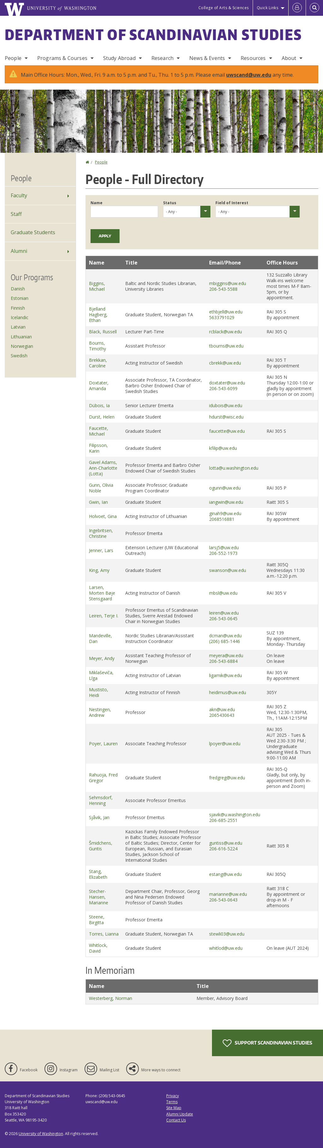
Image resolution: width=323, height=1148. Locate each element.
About (289, 58)
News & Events (207, 58)
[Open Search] (314, 8)
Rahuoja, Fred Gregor (103, 777)
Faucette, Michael (98, 431)
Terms (172, 1101)
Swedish (19, 356)
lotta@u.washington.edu (233, 468)
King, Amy (99, 570)
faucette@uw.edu (227, 431)
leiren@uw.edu (224, 613)
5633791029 (221, 317)
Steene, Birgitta (96, 919)
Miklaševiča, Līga (101, 675)
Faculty (19, 195)
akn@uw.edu (222, 709)
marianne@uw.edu (228, 894)
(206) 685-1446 (224, 641)
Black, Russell (103, 332)
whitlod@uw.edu (226, 948)
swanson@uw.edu (227, 570)
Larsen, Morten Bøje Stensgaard (102, 593)
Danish (18, 289)
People (13, 58)
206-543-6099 (223, 388)
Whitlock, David (98, 948)
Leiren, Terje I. (103, 616)
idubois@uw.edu (225, 405)
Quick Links (268, 7)
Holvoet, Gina (103, 516)
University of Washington (41, 1133)
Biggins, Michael (97, 286)
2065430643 (221, 715)
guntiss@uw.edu (225, 843)
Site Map (173, 1107)
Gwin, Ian (98, 502)
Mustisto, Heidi (98, 692)
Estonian (19, 298)
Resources (253, 58)
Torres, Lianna (104, 934)
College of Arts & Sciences (223, 7)
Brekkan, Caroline (98, 363)
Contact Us (176, 1120)
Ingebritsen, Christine (101, 533)
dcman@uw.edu (225, 636)
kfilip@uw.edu (223, 448)
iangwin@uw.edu (226, 502)
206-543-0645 (223, 619)
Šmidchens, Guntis (100, 846)
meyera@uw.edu (226, 655)
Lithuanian (21, 337)
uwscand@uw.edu (248, 74)
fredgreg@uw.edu (227, 778)
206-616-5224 (223, 849)
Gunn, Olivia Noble (101, 488)
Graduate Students (33, 232)
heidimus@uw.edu (227, 692)
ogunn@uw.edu (225, 488)
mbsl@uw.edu (223, 593)
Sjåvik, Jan (99, 817)
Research (162, 58)
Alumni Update (179, 1114)
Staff (16, 214)
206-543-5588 (223, 289)
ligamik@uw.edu (225, 675)
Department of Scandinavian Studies (153, 34)
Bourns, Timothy (97, 346)
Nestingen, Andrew (100, 712)
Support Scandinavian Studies (267, 1043)
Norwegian (22, 346)
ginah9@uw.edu (225, 513)
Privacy (172, 1095)
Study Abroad (119, 58)
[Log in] (297, 8)
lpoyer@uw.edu (224, 743)
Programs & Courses (62, 58)
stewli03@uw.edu (226, 934)
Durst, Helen (102, 417)
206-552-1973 (223, 553)
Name (97, 202)
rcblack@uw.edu (225, 332)
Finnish (18, 308)
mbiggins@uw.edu (227, 283)
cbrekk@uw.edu (225, 363)
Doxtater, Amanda (99, 385)
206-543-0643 (223, 900)
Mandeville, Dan (100, 638)
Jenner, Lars (101, 550)
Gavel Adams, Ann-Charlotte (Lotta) (103, 468)
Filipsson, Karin (98, 448)
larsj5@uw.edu (224, 547)
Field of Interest (231, 202)
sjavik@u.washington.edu (234, 815)
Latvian (18, 327)
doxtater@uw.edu (227, 383)
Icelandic (19, 317)
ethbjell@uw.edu (226, 312)
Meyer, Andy (102, 658)
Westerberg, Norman (110, 998)
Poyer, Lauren (103, 743)
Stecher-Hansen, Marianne (98, 897)
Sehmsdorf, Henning (101, 800)
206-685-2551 (223, 820)
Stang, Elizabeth (98, 874)
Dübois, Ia (99, 405)
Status (169, 202)
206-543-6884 (223, 661)
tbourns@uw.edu (226, 346)
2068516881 (221, 519)
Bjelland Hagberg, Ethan (98, 314)
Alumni (19, 250)
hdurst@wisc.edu (226, 417)
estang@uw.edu (225, 874)
